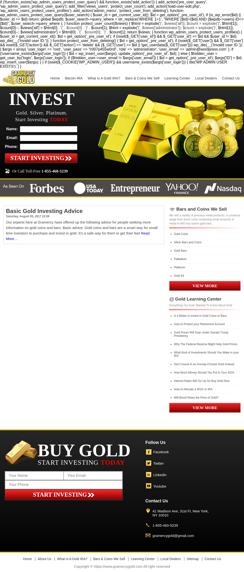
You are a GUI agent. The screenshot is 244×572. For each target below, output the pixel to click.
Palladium (180, 259)
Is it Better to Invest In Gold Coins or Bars (200, 315)
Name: (12, 129)
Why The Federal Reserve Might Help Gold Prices (205, 344)
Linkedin (160, 475)
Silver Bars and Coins (187, 242)
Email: (12, 138)
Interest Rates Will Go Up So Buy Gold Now (201, 381)
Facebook (161, 452)
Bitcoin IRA (74, 78)
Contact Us (231, 78)
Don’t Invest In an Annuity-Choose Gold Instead (204, 364)
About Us (44, 559)
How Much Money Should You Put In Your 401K (204, 372)
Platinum (179, 267)
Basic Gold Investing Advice (44, 211)
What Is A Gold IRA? (104, 78)
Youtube (159, 486)
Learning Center (177, 78)
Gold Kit (179, 275)
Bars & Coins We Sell (142, 78)
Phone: (11, 147)
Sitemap (193, 559)
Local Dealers (206, 78)
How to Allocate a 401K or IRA (193, 389)
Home (55, 78)
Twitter (158, 463)
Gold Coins (181, 234)
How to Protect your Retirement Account (199, 324)
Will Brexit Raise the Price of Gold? (196, 397)
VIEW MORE (205, 286)
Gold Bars (180, 250)
